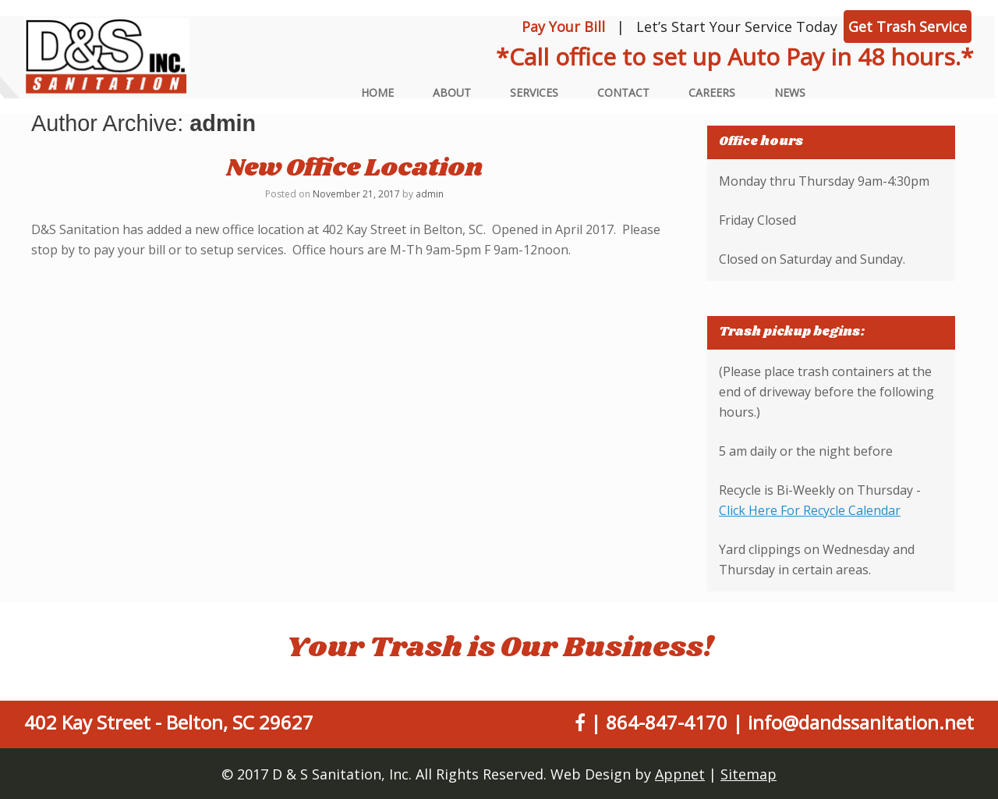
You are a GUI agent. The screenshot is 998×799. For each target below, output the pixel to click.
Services (534, 92)
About (452, 92)
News (789, 92)
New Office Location (354, 168)
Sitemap (748, 774)
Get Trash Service (907, 26)
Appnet (680, 774)
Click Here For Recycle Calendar (810, 510)
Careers (711, 92)
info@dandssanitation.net (861, 722)
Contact (623, 92)
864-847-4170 (666, 722)
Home (377, 92)
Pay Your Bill (563, 26)
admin (222, 123)
